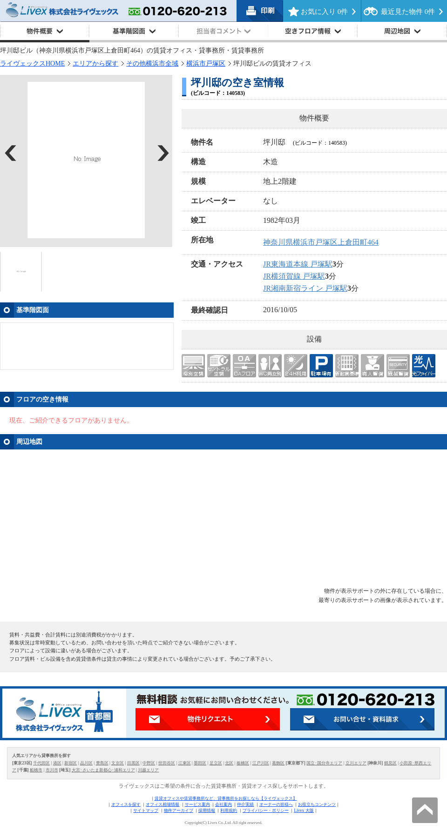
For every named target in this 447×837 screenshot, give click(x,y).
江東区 (184, 763)
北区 (229, 763)
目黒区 (133, 763)
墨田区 (200, 763)
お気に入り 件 (324, 11)
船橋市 (36, 770)
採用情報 (206, 810)
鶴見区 (390, 763)
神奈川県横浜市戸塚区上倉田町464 (321, 242)
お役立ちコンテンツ (317, 804)
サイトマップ (145, 810)
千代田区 (41, 763)
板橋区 (243, 763)
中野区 (148, 763)
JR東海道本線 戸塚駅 (297, 264)
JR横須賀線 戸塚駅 (294, 276)
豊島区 (102, 763)
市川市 (52, 770)
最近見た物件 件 (408, 11)
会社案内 (223, 804)
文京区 (117, 763)
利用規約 (228, 810)
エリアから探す (95, 63)
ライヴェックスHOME (32, 63)
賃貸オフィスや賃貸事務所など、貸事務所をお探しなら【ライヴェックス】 (226, 798)
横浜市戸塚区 (205, 63)
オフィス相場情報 (162, 804)
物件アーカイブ (178, 810)
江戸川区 (260, 763)
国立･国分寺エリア (324, 763)
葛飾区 (278, 763)
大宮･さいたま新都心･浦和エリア (103, 770)
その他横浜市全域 (152, 63)
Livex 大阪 (303, 810)
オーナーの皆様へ (276, 804)
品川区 (86, 763)
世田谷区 (166, 763)
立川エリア (355, 763)
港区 (57, 763)
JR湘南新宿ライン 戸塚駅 (305, 288)
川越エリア (148, 770)
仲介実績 (245, 804)
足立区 (216, 763)
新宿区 (70, 763)
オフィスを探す (126, 804)
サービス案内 (197, 804)
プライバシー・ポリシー (266, 810)
